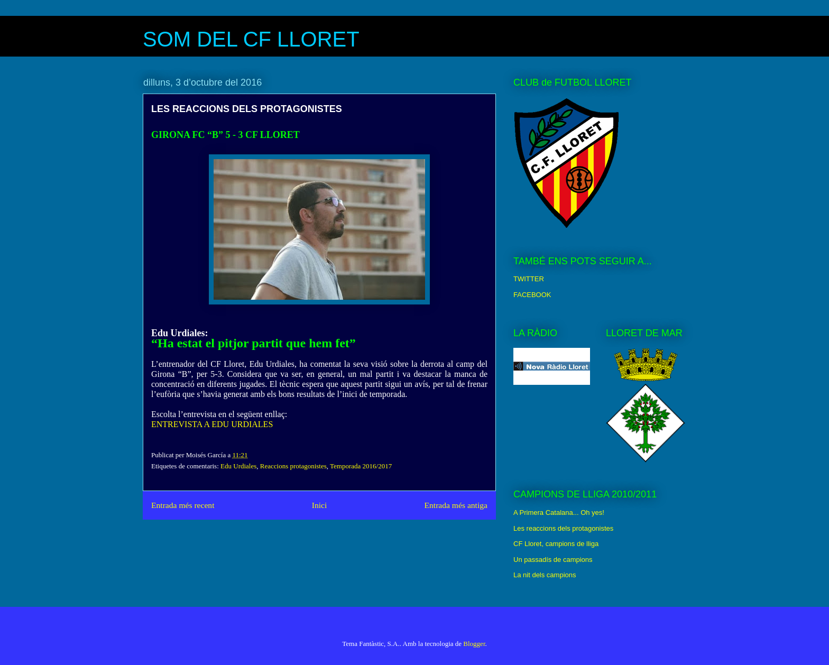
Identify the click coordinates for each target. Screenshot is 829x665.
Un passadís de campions (553, 560)
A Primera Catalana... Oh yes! (558, 512)
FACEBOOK (532, 295)
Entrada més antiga (455, 505)
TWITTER (528, 279)
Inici (319, 505)
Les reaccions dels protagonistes (563, 528)
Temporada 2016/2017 (361, 466)
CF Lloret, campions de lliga (555, 544)
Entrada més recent (183, 505)
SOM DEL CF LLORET (251, 39)
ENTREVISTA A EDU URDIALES (212, 424)
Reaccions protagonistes (293, 466)
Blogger (474, 644)
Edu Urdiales (238, 466)
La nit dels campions (544, 575)
